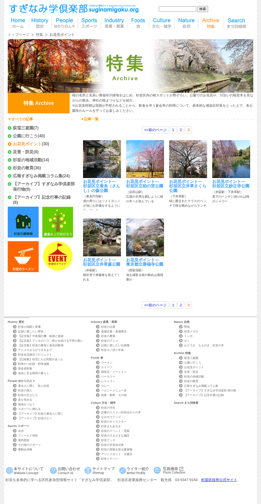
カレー (105, 385)
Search (186, 402)
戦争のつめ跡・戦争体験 (33, 363)
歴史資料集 (25, 368)
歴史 (40, 23)
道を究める (25, 399)
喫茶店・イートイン (114, 371)
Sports (18, 425)
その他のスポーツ (29, 444)
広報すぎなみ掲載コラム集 (37, 176)
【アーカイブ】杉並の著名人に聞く (40, 413)
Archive (182, 353)
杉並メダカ (191, 331)
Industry (104, 321)
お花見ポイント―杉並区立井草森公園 (101, 262)
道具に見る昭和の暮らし (33, 373)
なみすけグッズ (111, 416)
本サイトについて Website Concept (27, 470)
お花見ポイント (27, 144)
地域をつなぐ (26, 404)
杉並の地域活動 (27, 160)
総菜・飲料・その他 (114, 395)
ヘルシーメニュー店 (114, 390)
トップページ (18, 34)
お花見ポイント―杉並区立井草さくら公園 (187, 186)
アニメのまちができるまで (35, 349)
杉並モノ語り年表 (112, 349)
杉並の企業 (108, 326)
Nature (182, 321)
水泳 (21, 430)
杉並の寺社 (108, 407)
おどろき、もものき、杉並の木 (204, 345)
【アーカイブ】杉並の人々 (35, 418)
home (18, 23)
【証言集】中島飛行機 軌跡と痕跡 (40, 336)
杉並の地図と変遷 (29, 326)
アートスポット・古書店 (116, 454)
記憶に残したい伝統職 (115, 345)
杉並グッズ (108, 440)
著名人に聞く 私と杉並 (33, 385)
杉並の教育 (23, 168)
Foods (97, 357)
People (21, 380)
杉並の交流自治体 (112, 444)
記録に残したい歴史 (31, 331)
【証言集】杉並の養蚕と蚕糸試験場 (40, 345)
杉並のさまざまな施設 (115, 435)
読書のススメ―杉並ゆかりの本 (121, 412)
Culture (103, 402)
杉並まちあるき (111, 426)
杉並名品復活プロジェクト (35, 354)
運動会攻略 (25, 449)
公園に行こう (25, 136)
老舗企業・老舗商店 (114, 331)
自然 (186, 23)
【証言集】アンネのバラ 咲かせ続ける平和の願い (50, 340)
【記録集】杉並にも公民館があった (40, 359)
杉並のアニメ (109, 340)
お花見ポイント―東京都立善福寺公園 (144, 262)
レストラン (108, 381)
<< (155, 130)
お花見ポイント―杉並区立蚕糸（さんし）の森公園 (101, 186)
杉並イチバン (109, 458)
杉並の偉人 (25, 390)
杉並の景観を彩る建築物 (116, 449)
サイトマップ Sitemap (100, 470)
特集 (210, 23)
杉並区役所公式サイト (219, 480)
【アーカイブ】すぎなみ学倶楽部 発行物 (210, 390)
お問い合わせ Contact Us (66, 470)
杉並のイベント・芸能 (115, 430)
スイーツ (106, 367)
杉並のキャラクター (114, 421)
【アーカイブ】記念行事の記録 (42, 197)
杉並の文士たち (28, 395)
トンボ (188, 336)
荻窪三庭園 (23, 128)
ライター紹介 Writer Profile (135, 470)
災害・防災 (23, 152)
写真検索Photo (169, 470)
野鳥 (187, 326)
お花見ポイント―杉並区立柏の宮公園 (144, 183)
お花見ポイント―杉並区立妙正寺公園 (230, 183)
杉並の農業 (108, 336)
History (16, 321)
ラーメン (106, 362)
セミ (187, 340)
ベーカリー (108, 376)
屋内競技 (23, 440)
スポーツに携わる (29, 408)
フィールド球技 (28, 435)
